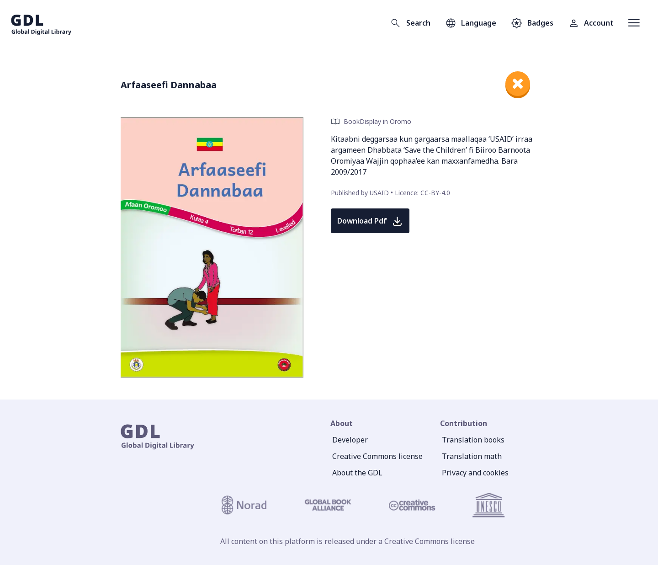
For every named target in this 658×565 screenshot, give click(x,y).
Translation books (473, 440)
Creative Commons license (377, 456)
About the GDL (357, 473)
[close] (517, 83)
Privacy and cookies (475, 473)
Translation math (472, 456)
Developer (350, 440)
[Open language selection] (471, 23)
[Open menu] (634, 23)
